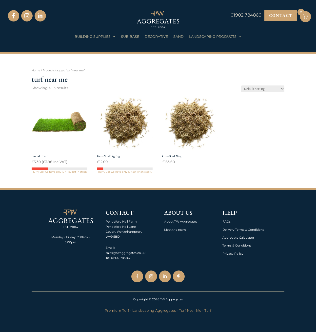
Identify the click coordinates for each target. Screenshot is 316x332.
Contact (280, 15)
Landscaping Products (213, 37)
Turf (207, 310)
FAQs (226, 221)
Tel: (108, 258)
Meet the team (175, 229)
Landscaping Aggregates (154, 310)
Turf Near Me (190, 310)
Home (36, 70)
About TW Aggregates (180, 221)
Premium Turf (117, 310)
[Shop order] (262, 88)
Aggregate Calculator (238, 237)
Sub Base (130, 37)
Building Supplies (93, 37)
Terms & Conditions (236, 245)
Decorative (156, 37)
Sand (178, 37)
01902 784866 (120, 258)
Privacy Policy (232, 253)
